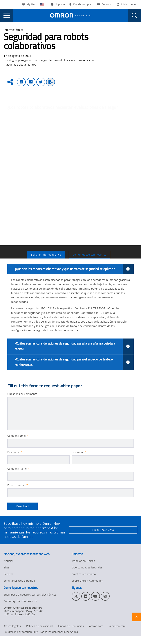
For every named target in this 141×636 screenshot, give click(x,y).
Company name (18, 468)
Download (18, 506)
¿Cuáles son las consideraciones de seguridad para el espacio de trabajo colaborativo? (74, 362)
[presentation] (6, 15)
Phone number (17, 485)
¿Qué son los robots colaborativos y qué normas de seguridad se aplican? (74, 269)
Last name (79, 452)
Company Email (18, 435)
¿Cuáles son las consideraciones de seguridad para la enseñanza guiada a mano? (74, 346)
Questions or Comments (22, 394)
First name (15, 452)
